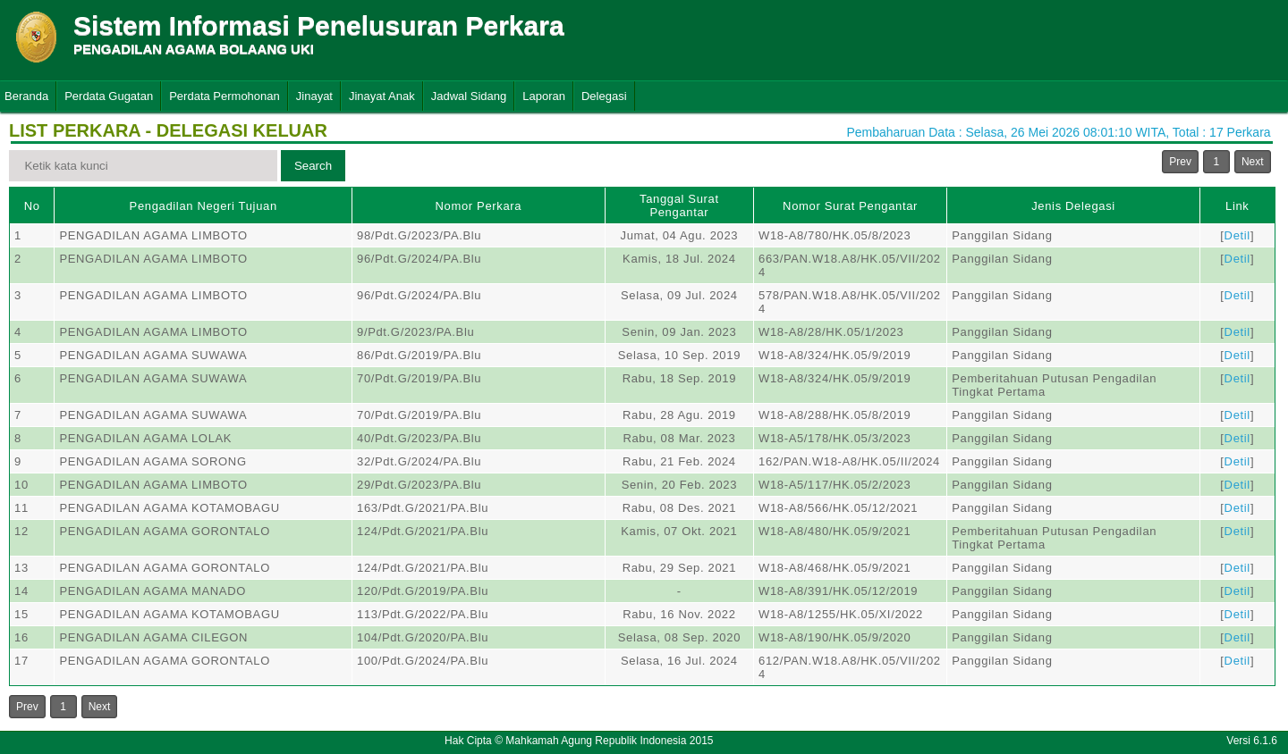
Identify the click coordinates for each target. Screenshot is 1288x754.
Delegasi (604, 96)
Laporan (543, 96)
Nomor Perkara (479, 206)
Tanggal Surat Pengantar (679, 205)
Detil (1237, 235)
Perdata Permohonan (224, 96)
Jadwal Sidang (469, 96)
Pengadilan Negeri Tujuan (203, 206)
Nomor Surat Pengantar (850, 206)
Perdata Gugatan (108, 96)
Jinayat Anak (382, 96)
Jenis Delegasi (1073, 206)
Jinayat (314, 96)
